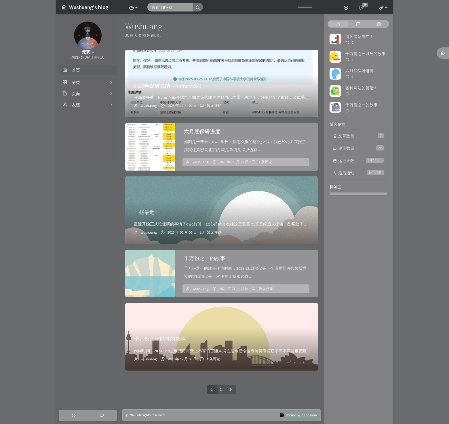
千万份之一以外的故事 (160, 339)
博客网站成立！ (359, 36)
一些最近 (144, 212)
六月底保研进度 (202, 131)
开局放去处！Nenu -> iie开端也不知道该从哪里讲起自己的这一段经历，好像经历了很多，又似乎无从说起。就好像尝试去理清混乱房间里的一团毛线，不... (271, 97)
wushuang (149, 105)
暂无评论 (214, 105)
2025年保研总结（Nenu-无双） (169, 85)
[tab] (338, 24)
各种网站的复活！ (361, 87)
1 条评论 (265, 161)
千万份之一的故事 (204, 258)
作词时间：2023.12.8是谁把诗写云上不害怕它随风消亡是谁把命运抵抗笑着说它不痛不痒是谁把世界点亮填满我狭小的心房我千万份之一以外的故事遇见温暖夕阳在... (280, 350)
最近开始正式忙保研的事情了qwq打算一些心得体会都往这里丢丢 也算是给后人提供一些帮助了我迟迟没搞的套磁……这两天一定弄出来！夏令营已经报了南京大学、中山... (286, 224)
